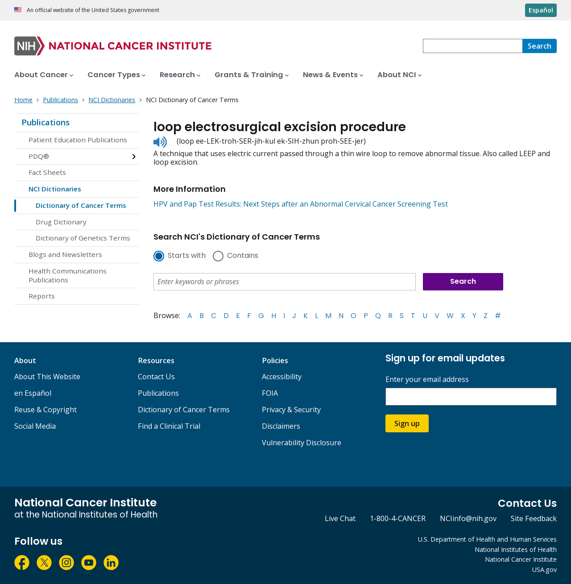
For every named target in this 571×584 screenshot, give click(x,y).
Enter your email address (427, 379)
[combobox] (472, 46)
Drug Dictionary (61, 221)
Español (541, 10)
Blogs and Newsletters (65, 254)
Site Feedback (534, 518)
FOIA (270, 393)
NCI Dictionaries (55, 188)
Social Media (35, 426)
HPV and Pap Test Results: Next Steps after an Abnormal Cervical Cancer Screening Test (300, 204)
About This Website (47, 376)
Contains (242, 256)
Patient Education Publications (78, 139)
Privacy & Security (291, 409)
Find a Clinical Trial (169, 426)
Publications (45, 122)
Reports (42, 295)
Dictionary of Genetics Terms (83, 237)
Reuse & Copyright (45, 409)
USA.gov (544, 569)
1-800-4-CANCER (398, 518)
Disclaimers (281, 426)
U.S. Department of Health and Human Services (487, 539)
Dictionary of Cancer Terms (81, 205)
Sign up (407, 423)
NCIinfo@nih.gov (468, 518)
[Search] (539, 46)
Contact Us (156, 376)
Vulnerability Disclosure (301, 442)
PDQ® (39, 156)
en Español (32, 393)
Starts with (187, 256)
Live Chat (340, 518)
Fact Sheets (47, 172)
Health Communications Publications (68, 275)
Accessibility (282, 376)
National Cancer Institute (521, 559)
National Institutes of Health (516, 549)
